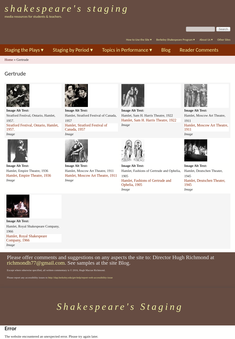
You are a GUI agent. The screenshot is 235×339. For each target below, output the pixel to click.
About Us (206, 39)
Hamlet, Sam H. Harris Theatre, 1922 (148, 120)
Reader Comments (199, 50)
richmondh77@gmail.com (36, 263)
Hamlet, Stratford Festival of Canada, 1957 (86, 127)
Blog (166, 50)
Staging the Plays (24, 50)
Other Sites (223, 39)
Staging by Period (73, 50)
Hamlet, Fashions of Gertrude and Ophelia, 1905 (146, 183)
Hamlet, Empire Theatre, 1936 (28, 175)
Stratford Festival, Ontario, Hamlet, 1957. (32, 127)
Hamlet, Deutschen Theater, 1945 (204, 183)
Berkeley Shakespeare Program (175, 39)
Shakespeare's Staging (67, 8)
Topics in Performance (127, 50)
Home (9, 60)
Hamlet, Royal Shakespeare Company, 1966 (26, 238)
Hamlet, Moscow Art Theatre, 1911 (206, 127)
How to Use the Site (139, 39)
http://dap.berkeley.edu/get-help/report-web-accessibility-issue (80, 277)
